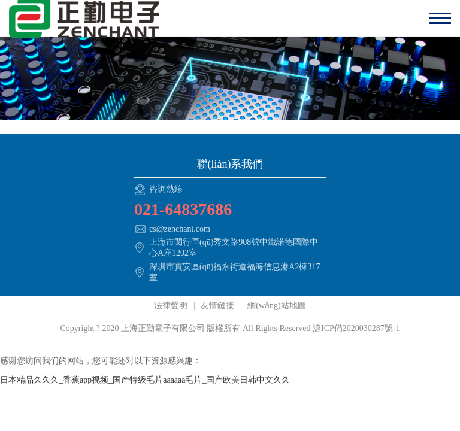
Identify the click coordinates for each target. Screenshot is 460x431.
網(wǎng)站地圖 (276, 305)
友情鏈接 (218, 305)
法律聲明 (172, 305)
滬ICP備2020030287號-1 (356, 328)
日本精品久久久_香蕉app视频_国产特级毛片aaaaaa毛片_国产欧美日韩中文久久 (145, 379)
